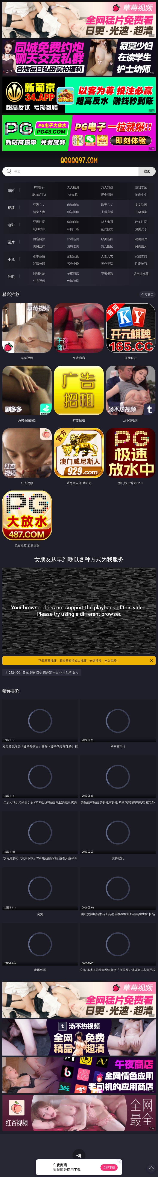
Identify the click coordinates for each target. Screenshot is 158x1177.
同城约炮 (39, 273)
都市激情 (39, 256)
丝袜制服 (73, 212)
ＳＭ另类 (141, 212)
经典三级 (73, 229)
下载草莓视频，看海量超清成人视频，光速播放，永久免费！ (95, 660)
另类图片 (141, 246)
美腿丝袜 (39, 246)
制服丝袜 (39, 229)
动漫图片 (141, 239)
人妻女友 (107, 256)
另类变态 (141, 229)
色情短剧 (73, 281)
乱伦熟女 (107, 229)
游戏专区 (141, 187)
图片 (11, 242)
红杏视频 (39, 281)
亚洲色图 (73, 239)
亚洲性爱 (39, 222)
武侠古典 (141, 256)
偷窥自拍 (39, 239)
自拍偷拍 (73, 204)
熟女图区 (107, 246)
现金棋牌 (107, 195)
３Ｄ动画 (141, 204)
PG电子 (39, 187)
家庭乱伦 (73, 256)
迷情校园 (39, 263)
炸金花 (72, 195)
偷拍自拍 (73, 222)
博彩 (11, 190)
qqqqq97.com (79, 160)
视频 (11, 207)
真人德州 (73, 187)
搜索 (147, 171)
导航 (11, 276)
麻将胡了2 (39, 195)
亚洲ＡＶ (39, 204)
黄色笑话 (107, 263)
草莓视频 (107, 273)
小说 (11, 259)
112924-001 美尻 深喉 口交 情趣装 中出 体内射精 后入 (41, 672)
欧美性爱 (141, 222)
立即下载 (109, 1167)
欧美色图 (107, 239)
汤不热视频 (141, 273)
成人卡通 (107, 222)
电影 (11, 224)
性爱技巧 (141, 263)
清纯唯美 (73, 246)
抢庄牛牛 (141, 195)
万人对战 (107, 187)
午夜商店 (73, 273)
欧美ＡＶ (107, 204)
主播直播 (107, 212)
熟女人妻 (39, 212)
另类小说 (73, 263)
